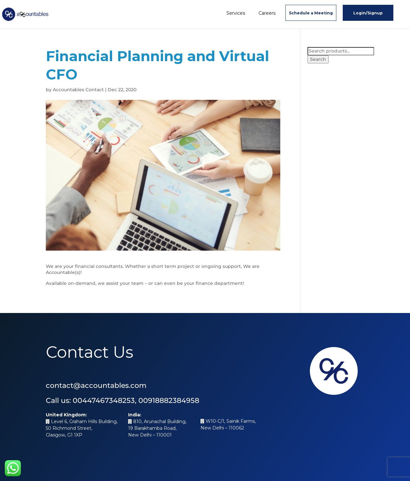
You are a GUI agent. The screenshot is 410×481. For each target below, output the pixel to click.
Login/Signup (368, 13)
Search (318, 59)
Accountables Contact (78, 89)
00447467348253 (104, 400)
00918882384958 (168, 400)
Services (235, 13)
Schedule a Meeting (311, 13)
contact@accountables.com (96, 385)
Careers (266, 13)
